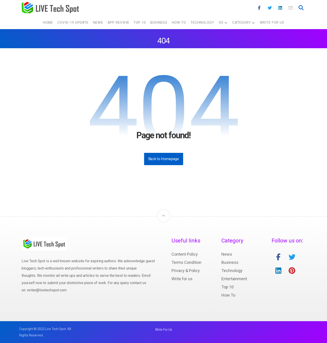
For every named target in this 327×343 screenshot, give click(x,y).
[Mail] (290, 8)
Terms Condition (186, 262)
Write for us (182, 278)
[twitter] (292, 257)
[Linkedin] (280, 8)
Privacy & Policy (185, 270)
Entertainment (234, 278)
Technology (232, 270)
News (226, 254)
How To (228, 295)
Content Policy (184, 254)
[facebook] (278, 257)
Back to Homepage (163, 159)
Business (229, 262)
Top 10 (227, 287)
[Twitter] (270, 8)
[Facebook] (259, 8)
